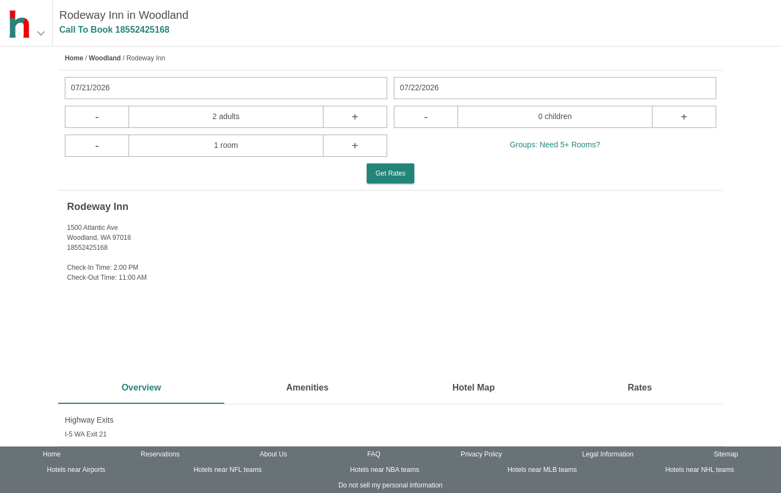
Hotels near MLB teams (542, 470)
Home (74, 58)
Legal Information (608, 454)
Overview (141, 387)
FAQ (374, 454)
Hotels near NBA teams (384, 470)
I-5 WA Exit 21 (86, 434)
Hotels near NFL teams (228, 470)
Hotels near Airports (76, 470)
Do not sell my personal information (390, 485)
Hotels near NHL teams (699, 470)
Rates (640, 387)
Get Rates (390, 173)
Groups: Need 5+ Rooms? (555, 144)
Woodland (105, 58)
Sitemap (726, 454)
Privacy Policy (481, 454)
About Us (273, 454)
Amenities (307, 387)
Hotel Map (474, 387)
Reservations (160, 454)
